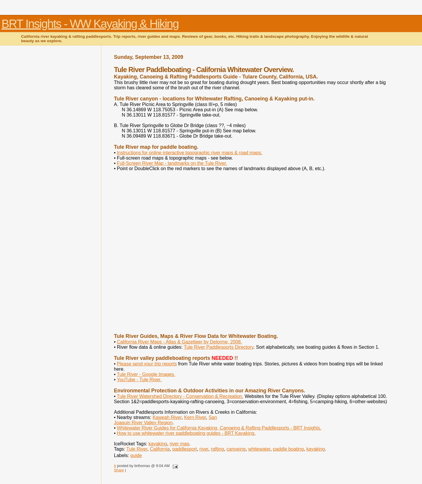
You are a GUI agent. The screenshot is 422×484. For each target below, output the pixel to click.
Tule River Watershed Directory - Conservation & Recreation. (180, 396)
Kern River (195, 417)
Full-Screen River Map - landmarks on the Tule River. (172, 163)
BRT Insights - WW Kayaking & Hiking (89, 23)
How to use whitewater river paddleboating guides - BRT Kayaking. (186, 433)
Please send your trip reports (147, 363)
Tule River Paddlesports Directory (218, 347)
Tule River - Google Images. (146, 374)
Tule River (136, 449)
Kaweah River (167, 417)
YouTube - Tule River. (139, 379)
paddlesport (184, 449)
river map (179, 443)
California (160, 449)
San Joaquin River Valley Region (165, 420)
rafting (217, 449)
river (204, 449)
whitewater (259, 449)
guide (136, 455)
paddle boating (288, 449)
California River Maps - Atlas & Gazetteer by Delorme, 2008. (179, 341)
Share (119, 470)
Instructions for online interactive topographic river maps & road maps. (189, 152)
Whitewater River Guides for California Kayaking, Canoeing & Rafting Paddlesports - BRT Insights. (219, 427)
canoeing (236, 449)
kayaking (158, 443)
